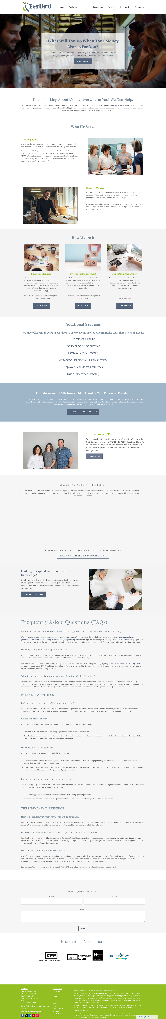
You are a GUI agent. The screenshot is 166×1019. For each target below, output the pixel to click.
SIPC (76, 1015)
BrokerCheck (112, 990)
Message (83, 910)
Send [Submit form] (83, 928)
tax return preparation (31, 108)
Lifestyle (56, 1006)
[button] (61, 7)
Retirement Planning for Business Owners (83, 360)
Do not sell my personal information (122, 1007)
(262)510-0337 (31, 992)
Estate (55, 996)
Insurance (56, 999)
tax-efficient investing (41, 639)
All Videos (56, 1011)
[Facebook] (22, 1015)
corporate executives (55, 736)
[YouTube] (33, 1015)
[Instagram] (37, 1015)
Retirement (57, 991)
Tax (54, 1001)
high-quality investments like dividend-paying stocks (120, 663)
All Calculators (58, 1013)
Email (114, 897)
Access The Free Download (83, 412)
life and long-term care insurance (115, 639)
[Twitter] (26, 1015)
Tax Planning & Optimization (83, 346)
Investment (57, 994)
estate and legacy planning (63, 639)
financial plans (113, 105)
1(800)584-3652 (31, 994)
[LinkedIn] (29, 1015)
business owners (35, 736)
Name (51, 897)
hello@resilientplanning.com (31, 1012)
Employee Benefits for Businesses (83, 367)
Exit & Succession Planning (83, 374)
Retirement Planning (83, 339)
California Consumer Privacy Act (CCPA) (130, 1005)
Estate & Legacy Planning (83, 353)
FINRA (143, 1014)
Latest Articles (58, 1009)
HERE (67, 867)
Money (55, 1004)
